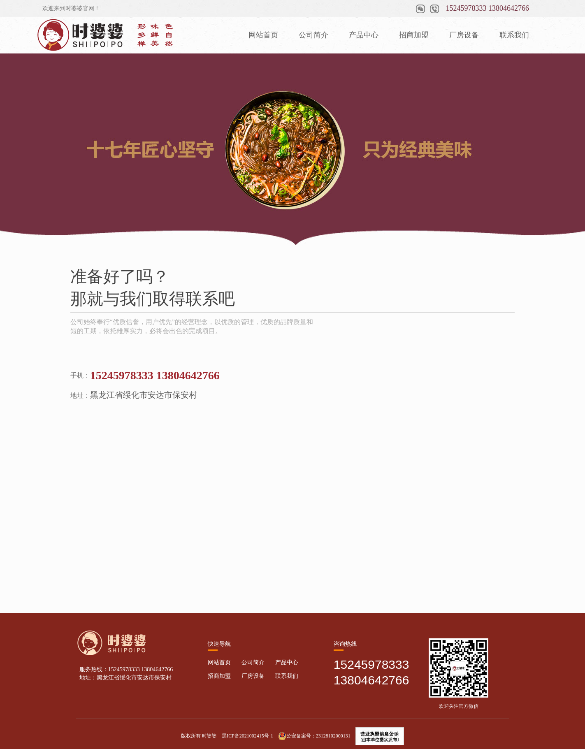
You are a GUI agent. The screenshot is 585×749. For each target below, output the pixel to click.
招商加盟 (414, 35)
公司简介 (313, 35)
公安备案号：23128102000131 (314, 736)
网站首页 (263, 35)
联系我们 (514, 35)
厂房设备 (464, 35)
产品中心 (363, 35)
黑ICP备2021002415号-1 (247, 736)
